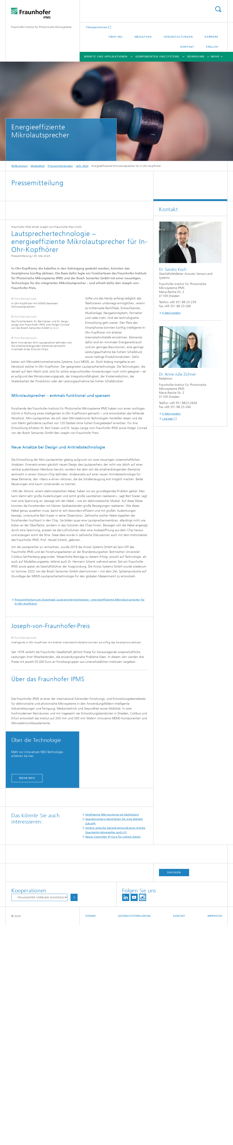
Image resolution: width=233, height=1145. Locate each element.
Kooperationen (98, 27)
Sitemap (90, 1135)
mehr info (27, 997)
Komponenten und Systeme (157, 56)
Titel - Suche (218, 9)
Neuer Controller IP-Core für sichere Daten (113, 1056)
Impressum (215, 1135)
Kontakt (187, 46)
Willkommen (19, 166)
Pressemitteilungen (60, 166)
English (212, 46)
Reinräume (195, 56)
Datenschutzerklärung (134, 1135)
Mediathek (143, 36)
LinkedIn (167, 418)
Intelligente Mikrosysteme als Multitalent (112, 1034)
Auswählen (74, 1117)
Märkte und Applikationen (106, 56)
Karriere (211, 36)
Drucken (174, 1092)
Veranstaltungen (178, 36)
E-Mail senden (171, 312)
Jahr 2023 (82, 166)
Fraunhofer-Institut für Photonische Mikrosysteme (41, 27)
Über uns (115, 36)
